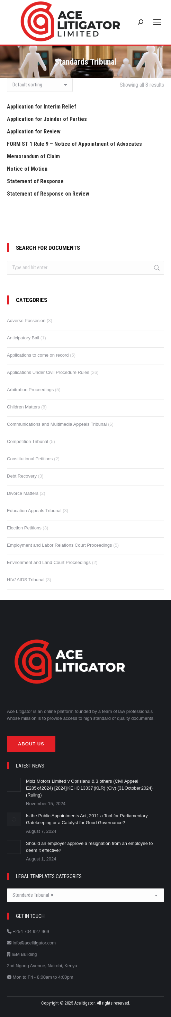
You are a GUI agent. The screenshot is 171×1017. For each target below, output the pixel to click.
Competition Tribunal (27, 441)
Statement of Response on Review (48, 193)
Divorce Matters (22, 493)
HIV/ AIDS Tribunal (25, 579)
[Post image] (14, 785)
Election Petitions (24, 527)
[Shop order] (40, 85)
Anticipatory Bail (23, 337)
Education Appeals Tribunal (34, 510)
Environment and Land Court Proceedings (49, 562)
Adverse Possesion (26, 320)
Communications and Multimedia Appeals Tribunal (57, 424)
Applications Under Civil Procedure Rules (48, 372)
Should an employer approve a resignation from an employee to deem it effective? (89, 847)
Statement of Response (35, 181)
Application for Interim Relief (41, 106)
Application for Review (34, 131)
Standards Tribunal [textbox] (32, 895)
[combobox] (85, 895)
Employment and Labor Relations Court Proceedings (59, 545)
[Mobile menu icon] (157, 22)
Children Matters (23, 406)
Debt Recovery (22, 476)
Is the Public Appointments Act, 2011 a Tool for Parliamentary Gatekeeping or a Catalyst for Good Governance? (87, 819)
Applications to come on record (38, 355)
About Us (31, 743)
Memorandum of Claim (33, 156)
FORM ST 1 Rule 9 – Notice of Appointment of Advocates (74, 144)
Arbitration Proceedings (30, 389)
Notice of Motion (27, 169)
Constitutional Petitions (30, 458)
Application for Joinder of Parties (47, 119)
